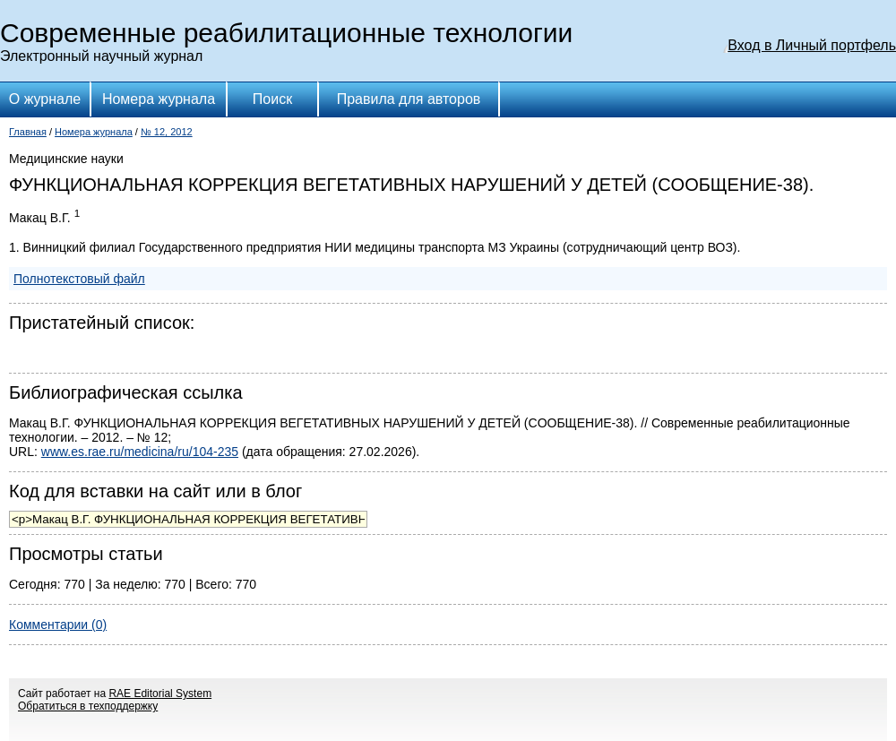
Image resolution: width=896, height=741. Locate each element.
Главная (28, 131)
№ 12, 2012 (167, 131)
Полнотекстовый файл (79, 278)
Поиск (272, 99)
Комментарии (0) (58, 624)
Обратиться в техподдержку (88, 706)
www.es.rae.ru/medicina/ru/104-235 (139, 451)
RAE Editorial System (159, 693)
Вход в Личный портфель (812, 45)
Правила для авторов (409, 99)
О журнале (45, 99)
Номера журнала (158, 99)
